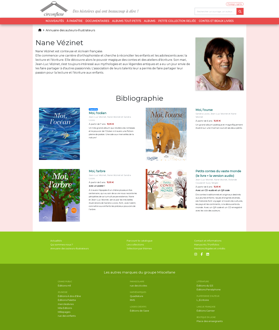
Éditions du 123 (205, 285)
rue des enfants (67, 316)
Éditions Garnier (206, 310)
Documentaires (97, 21)
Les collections (135, 244)
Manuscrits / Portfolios (206, 244)
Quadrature (136, 296)
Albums (149, 21)
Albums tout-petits (126, 21)
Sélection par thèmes (139, 248)
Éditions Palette (67, 300)
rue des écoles (138, 285)
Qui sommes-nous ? (61, 244)
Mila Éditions (65, 308)
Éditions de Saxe (139, 310)
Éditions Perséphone (209, 289)
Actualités (56, 240)
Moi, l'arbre (97, 171)
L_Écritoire (203, 300)
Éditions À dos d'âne (69, 296)
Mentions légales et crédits (209, 248)
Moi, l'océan (97, 113)
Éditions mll (64, 285)
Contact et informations (207, 240)
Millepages (64, 312)
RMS (132, 300)
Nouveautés (55, 21)
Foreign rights (235, 4)
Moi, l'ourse (204, 110)
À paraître (75, 21)
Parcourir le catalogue (139, 240)
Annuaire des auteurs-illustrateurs (70, 30)
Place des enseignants (210, 321)
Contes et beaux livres (216, 21)
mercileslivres (66, 304)
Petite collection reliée (177, 21)
